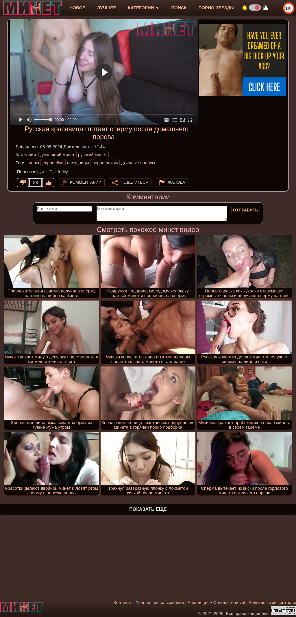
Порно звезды (216, 7)
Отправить (245, 210)
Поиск (179, 7)
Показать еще (147, 509)
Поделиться (134, 182)
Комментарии (85, 182)
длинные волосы (138, 162)
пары (34, 162)
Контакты (123, 602)
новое (77, 7)
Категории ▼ (144, 7)
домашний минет (57, 154)
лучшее (106, 7)
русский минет (92, 154)
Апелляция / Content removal (216, 602)
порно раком (105, 162)
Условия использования (160, 602)
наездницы (78, 162)
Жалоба (176, 182)
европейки (53, 162)
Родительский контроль (272, 602)
